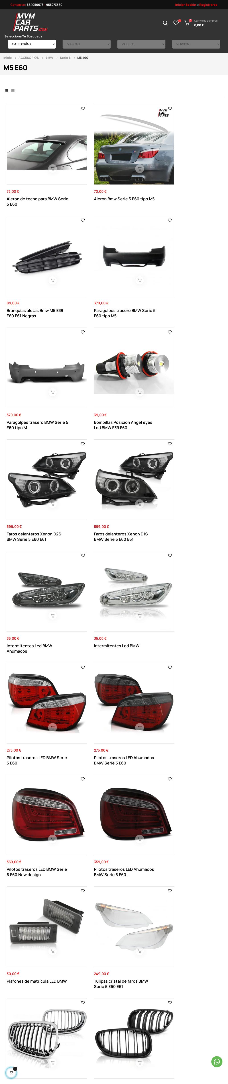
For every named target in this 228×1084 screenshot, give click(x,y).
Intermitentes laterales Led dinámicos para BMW (196, 648)
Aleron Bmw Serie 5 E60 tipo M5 (85, 169)
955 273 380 (111, 948)
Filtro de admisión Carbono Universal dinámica (190, 489)
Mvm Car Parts (43, 1057)
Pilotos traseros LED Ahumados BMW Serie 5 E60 (195, 329)
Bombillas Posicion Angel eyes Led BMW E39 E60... (86, 249)
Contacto (77, 998)
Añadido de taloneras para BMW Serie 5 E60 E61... (193, 728)
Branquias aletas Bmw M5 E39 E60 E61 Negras (139, 169)
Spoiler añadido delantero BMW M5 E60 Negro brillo (29, 808)
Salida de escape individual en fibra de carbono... (193, 569)
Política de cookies (84, 1025)
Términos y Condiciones (87, 1012)
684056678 (35, 4)
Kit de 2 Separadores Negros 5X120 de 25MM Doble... (84, 895)
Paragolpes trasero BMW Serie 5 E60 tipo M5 (196, 169)
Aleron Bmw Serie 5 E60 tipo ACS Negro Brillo (140, 895)
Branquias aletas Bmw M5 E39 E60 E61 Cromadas (138, 808)
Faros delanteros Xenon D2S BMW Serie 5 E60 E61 (141, 249)
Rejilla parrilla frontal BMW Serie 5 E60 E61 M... (85, 489)
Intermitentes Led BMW (85, 326)
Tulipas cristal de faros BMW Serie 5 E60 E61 (194, 409)
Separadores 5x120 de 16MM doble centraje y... (85, 808)
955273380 (54, 4)
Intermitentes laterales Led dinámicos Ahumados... (29, 728)
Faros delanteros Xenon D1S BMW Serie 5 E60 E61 (196, 249)
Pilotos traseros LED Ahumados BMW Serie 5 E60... (85, 409)
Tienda (158, 1012)
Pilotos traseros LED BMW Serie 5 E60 (136, 329)
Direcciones (120, 1012)
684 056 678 (82, 948)
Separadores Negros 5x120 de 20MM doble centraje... (194, 808)
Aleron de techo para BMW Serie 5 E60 (27, 169)
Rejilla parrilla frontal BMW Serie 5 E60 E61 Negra (137, 489)
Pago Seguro (80, 1018)
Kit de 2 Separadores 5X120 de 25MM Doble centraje (83, 648)
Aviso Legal (78, 1005)
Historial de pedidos (126, 1018)
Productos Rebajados (169, 1005)
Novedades (162, 998)
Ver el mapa (207, 944)
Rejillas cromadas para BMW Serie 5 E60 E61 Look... (83, 728)
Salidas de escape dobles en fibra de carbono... (79, 569)
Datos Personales (124, 1005)
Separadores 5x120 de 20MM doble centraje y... (30, 569)
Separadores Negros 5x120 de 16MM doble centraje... (27, 895)
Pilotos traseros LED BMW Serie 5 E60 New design (27, 409)
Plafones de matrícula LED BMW (138, 409)
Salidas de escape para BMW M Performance (139, 648)
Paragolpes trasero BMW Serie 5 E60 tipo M (30, 249)
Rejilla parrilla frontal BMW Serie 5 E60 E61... (28, 489)
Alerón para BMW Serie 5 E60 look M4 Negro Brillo (140, 728)
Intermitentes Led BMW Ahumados (29, 329)
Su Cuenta (119, 998)
